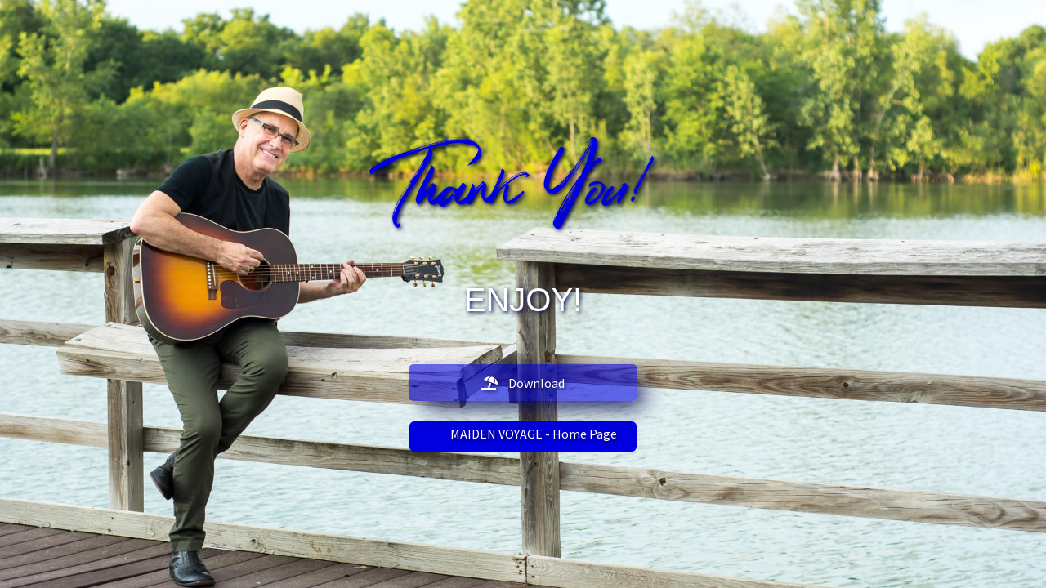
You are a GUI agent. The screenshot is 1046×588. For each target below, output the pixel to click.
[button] (523, 382)
